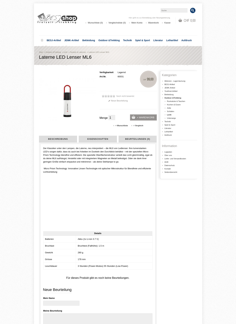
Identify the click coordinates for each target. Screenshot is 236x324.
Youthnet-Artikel (171, 91)
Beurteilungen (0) (137, 139)
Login (125, 299)
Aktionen (86, 299)
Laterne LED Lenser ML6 (98, 52)
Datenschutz (170, 165)
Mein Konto (136, 22)
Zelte (169, 108)
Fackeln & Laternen (78, 52)
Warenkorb (153, 22)
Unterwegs (171, 118)
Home (42, 40)
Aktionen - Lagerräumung (175, 81)
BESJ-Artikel (54, 40)
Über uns (168, 155)
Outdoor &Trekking (109, 40)
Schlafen (170, 111)
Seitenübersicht (171, 172)
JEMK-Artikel (71, 40)
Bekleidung (88, 40)
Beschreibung (58, 139)
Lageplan (168, 152)
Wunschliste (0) (95, 22)
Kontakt (168, 169)
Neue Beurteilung (118, 100)
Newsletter (127, 309)
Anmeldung (147, 18)
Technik (127, 40)
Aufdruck (186, 40)
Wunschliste (128, 306)
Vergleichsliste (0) (117, 22)
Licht (65, 52)
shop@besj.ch (106, 271)
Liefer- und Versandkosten (175, 159)
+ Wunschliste (120, 126)
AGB (166, 162)
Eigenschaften (97, 139)
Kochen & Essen (174, 105)
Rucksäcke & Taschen (176, 101)
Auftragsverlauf (129, 303)
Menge (104, 117)
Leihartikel (172, 40)
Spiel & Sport (142, 40)
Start (41, 52)
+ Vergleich (137, 126)
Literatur (158, 40)
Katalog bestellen (171, 303)
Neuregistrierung (163, 18)
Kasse (167, 22)
